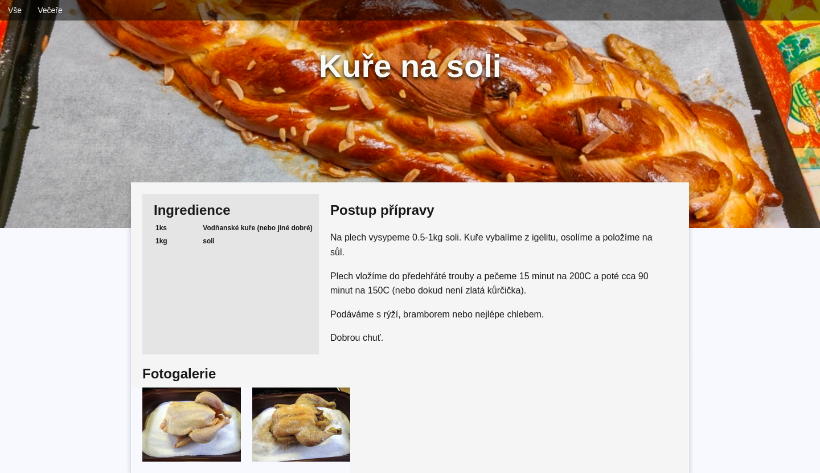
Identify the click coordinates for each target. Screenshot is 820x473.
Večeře (50, 10)
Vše (15, 10)
